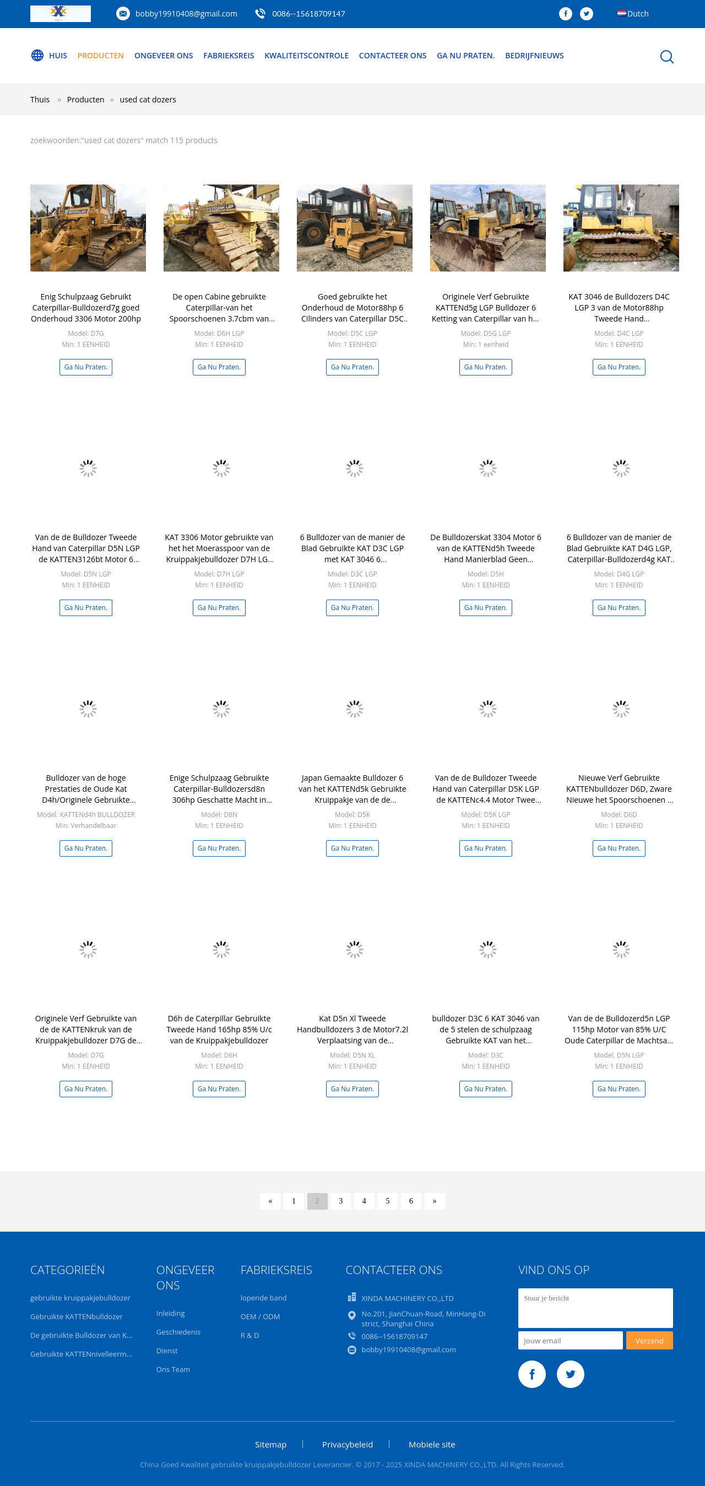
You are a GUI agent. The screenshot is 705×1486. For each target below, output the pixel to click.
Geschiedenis (178, 1332)
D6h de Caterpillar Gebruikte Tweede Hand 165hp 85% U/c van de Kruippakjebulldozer (219, 1029)
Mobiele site (432, 1444)
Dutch (638, 13)
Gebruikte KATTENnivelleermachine (89, 1354)
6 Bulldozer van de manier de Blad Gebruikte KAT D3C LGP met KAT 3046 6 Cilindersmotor (352, 553)
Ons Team (173, 1369)
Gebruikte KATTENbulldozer (76, 1316)
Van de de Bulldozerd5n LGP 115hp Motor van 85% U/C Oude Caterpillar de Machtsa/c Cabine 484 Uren (619, 1035)
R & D (250, 1335)
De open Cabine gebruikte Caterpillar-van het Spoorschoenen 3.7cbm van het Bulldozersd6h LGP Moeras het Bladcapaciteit (219, 318)
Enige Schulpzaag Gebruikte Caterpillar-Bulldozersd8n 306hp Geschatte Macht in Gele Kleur (219, 794)
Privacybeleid (347, 1444)
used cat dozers (148, 99)
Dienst (167, 1351)
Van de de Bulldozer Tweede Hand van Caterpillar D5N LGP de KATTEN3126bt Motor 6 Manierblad (86, 553)
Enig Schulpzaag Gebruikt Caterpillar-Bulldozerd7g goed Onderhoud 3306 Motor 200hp (86, 307)
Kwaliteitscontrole (306, 55)
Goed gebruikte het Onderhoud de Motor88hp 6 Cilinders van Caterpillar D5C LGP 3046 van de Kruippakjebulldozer (352, 318)
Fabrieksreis (228, 55)
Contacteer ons (393, 55)
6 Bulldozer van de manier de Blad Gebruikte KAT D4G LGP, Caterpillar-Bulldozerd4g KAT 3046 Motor (618, 553)
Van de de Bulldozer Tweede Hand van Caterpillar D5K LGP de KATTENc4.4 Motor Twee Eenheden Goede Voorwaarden (485, 799)
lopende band (264, 1298)
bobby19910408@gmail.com (186, 13)
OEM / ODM (260, 1316)
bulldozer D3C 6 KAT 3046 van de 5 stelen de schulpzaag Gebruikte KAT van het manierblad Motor (485, 1035)
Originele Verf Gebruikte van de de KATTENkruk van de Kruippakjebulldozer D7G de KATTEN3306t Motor (86, 1035)
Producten (101, 55)
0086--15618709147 (309, 13)
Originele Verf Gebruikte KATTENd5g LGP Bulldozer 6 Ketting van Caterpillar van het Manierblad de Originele (486, 313)
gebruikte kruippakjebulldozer (80, 1298)
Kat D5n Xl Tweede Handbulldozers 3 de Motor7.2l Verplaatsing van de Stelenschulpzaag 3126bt (352, 1035)
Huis (48, 55)
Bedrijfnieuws (534, 55)
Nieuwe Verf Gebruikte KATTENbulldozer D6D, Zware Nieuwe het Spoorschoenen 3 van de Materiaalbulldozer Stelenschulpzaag (619, 799)
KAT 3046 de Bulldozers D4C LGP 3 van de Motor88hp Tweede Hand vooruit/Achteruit (619, 313)
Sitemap (270, 1444)
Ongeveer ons (163, 55)
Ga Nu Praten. (466, 55)
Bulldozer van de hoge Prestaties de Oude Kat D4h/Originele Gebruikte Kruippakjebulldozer (85, 794)
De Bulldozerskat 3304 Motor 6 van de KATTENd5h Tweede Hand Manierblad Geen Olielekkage (485, 553)
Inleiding (170, 1313)
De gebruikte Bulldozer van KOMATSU (93, 1335)
